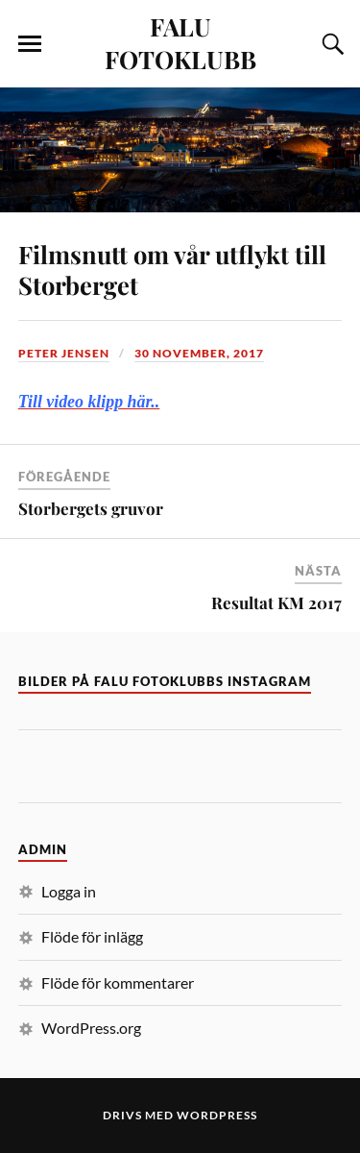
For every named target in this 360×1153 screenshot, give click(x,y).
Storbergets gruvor (90, 508)
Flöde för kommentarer (117, 982)
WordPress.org (91, 1027)
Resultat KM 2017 (276, 602)
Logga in (68, 891)
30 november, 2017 (199, 353)
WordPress (217, 1115)
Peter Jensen (63, 353)
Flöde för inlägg (92, 936)
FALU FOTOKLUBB (180, 42)
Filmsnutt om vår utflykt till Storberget (172, 269)
